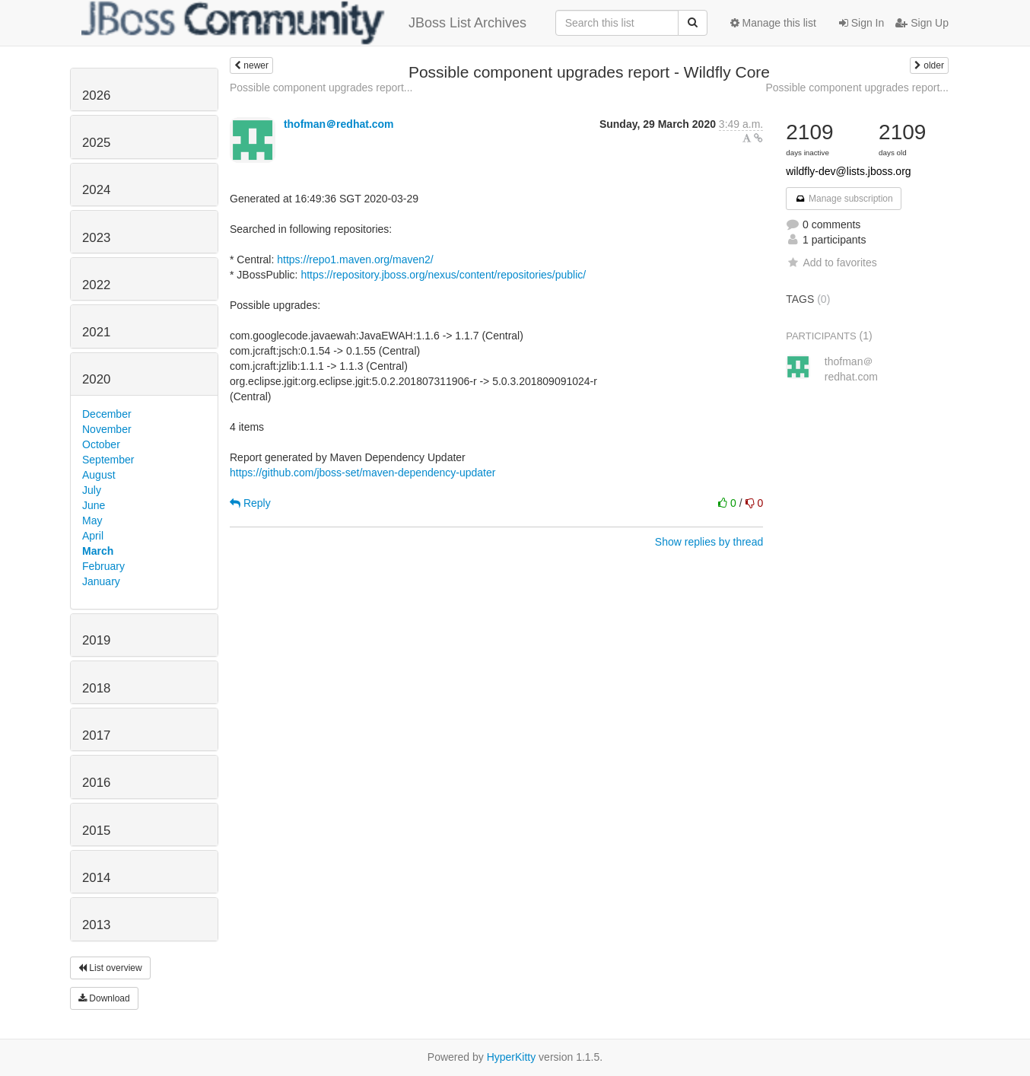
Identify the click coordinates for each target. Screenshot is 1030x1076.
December (107, 414)
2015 (96, 830)
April (92, 536)
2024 (96, 190)
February (103, 566)
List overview (110, 968)
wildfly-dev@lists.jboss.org (848, 171)
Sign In (861, 23)
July (91, 490)
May (92, 520)
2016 (96, 782)
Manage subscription (843, 198)
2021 (96, 332)
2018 (96, 688)
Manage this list (773, 23)
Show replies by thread (709, 542)
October (101, 444)
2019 (96, 640)
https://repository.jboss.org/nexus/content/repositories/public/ (443, 275)
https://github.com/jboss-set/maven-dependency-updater (362, 472)
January (101, 581)
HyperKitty (511, 1057)
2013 (96, 925)
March (97, 551)
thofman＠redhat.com (339, 124)
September (108, 460)
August (99, 475)
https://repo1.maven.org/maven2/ (355, 259)
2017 (96, 735)
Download (104, 998)
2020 (96, 379)
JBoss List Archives (303, 23)
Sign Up (922, 23)
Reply (250, 503)
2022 (96, 285)
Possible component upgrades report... (321, 87)
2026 (96, 95)
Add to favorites (831, 262)
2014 (96, 878)
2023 (96, 238)
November (107, 429)
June (93, 505)
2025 (96, 142)
